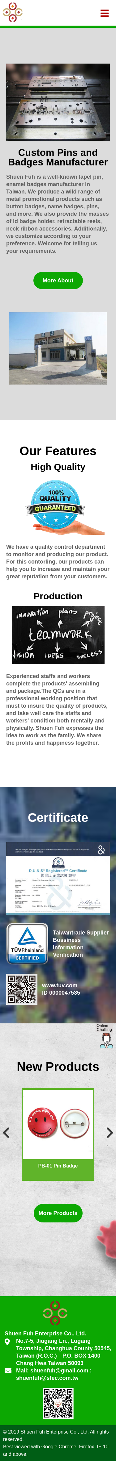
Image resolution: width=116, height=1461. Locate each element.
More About (58, 280)
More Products (57, 1213)
